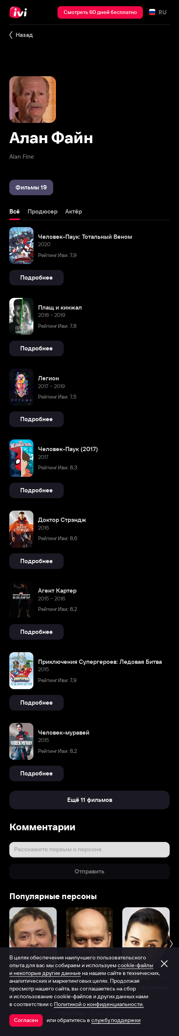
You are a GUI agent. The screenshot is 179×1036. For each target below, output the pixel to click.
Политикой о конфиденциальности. (99, 1004)
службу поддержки (116, 1020)
